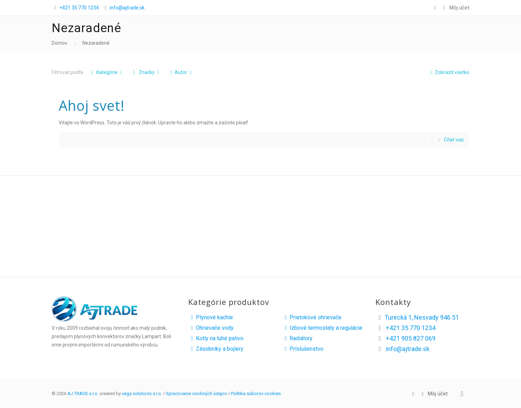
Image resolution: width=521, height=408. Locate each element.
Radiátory (297, 338)
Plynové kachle (210, 317)
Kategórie (106, 72)
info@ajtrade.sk (127, 7)
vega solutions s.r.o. (142, 393)
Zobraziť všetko (448, 72)
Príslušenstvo (302, 348)
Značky (146, 72)
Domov (59, 43)
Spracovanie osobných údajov (196, 393)
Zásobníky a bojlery (215, 348)
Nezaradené (96, 43)
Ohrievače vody (211, 328)
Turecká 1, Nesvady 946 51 (421, 317)
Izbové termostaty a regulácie (322, 328)
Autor (181, 72)
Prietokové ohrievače (312, 317)
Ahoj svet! (92, 105)
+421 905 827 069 (410, 338)
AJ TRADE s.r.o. (82, 393)
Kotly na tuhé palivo (215, 338)
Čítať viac (454, 140)
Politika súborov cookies (256, 393)
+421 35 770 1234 (79, 7)
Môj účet (455, 8)
